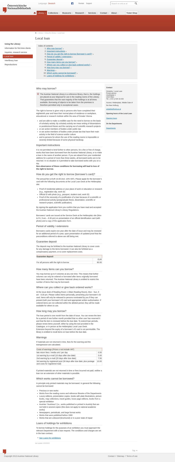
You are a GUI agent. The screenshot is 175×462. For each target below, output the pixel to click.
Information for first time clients (18, 48)
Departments (111, 128)
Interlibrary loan (11, 60)
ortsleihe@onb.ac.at (113, 109)
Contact (104, 13)
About (115, 13)
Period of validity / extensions (59, 57)
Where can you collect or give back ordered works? (68, 65)
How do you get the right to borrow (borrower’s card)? (69, 54)
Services (93, 13)
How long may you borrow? (58, 67)
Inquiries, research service (16, 52)
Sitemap (120, 456)
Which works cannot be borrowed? (61, 73)
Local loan (8, 56)
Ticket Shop (131, 13)
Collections (54, 13)
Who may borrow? (54, 48)
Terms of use (131, 456)
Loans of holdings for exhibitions (60, 76)
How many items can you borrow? (61, 62)
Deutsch (51, 3)
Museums (67, 13)
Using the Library (50, 33)
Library (42, 13)
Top (135, 450)
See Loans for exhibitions (50, 438)
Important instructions (56, 51)
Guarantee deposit (54, 59)
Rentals (81, 3)
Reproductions (11, 64)
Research (80, 13)
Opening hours (111, 118)
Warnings (51, 70)
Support (89, 3)
